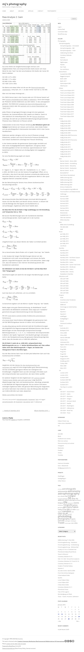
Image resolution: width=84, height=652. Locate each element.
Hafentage (63, 194)
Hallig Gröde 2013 (65, 147)
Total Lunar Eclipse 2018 (67, 93)
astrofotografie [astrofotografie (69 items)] (69, 489)
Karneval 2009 (64, 201)
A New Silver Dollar (63, 585)
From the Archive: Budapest (66, 573)
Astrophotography (22, 399)
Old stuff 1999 (64, 279)
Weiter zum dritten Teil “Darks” (12, 395)
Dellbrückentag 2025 (66, 184)
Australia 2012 (64, 328)
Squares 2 (63, 312)
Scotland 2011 (64, 384)
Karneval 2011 (64, 206)
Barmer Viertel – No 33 (66, 170)
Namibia (61, 248)
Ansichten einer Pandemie (68, 300)
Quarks (60, 578)
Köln (60, 159)
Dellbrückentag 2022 (66, 177)
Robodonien (64, 213)
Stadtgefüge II (64, 319)
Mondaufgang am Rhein (65, 594)
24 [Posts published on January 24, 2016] (79, 616)
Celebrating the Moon (66, 53)
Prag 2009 (63, 349)
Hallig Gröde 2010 (65, 137)
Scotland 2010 (64, 382)
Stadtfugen (61, 476)
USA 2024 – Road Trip (66, 410)
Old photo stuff (63, 276)
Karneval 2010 (64, 203)
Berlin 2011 (63, 81)
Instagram (61, 446)
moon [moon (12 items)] (77, 509)
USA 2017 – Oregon (65, 399)
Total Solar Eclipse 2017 (67, 114)
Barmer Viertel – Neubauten (68, 168)
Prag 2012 (63, 352)
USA (60, 389)
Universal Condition (66, 323)
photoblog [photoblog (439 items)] (64, 516)
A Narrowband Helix (64, 575)
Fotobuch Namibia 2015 (11, 411)
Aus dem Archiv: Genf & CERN (66, 571)
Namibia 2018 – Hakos (66, 262)
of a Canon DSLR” (8, 320)
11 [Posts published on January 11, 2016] (58, 614)
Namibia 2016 (64, 255)
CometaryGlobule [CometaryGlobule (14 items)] (63, 498)
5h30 (61, 297)
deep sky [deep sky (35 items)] (75, 499)
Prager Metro (64, 356)
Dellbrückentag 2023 (66, 180)
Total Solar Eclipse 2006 (67, 100)
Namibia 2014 (64, 250)
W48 (61, 229)
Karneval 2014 (64, 208)
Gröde (61, 119)
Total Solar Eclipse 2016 (67, 112)
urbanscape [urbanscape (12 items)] (68, 523)
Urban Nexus (62, 481)
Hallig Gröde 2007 (65, 126)
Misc (60, 222)
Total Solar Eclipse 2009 (67, 104)
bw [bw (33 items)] (66, 496)
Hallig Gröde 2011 (65, 142)
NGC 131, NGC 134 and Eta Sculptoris (68, 559)
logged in (14, 420)
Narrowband (64, 60)
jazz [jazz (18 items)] (71, 509)
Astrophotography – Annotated (69, 46)
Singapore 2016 (64, 359)
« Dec (59, 621)
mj (58, 629)
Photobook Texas (63, 589)
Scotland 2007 (64, 377)
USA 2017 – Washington (67, 406)
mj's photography (14, 4)
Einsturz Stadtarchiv (66, 187)
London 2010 (64, 373)
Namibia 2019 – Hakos (66, 269)
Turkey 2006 (63, 363)
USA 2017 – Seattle (65, 403)
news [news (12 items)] (72, 512)
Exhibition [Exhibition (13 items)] (60, 505)
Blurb (59, 436)
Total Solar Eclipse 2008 (67, 102)
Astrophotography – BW (67, 48)
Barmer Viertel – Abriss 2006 (68, 161)
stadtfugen (63, 316)
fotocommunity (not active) (66, 443)
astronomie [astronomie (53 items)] (62, 491)
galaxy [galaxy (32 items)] (75, 505)
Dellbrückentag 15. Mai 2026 (66, 540)
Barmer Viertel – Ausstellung (68, 163)
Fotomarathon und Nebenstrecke (70, 192)
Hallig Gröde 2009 (65, 133)
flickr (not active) (63, 441)
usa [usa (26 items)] (72, 523)
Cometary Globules (65, 55)
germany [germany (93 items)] (67, 507)
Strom (62, 321)
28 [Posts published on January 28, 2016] (68, 619)
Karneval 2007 (64, 196)
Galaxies (62, 57)
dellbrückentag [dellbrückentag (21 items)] (70, 500)
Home (4, 11)
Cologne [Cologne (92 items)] (72, 495)
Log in (59, 27)
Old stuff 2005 (64, 290)
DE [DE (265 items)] (69, 498)
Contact (40, 11)
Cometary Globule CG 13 (65, 563)
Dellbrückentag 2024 (66, 182)
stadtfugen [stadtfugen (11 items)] (67, 521)
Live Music (63, 246)
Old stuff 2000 (64, 281)
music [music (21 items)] (60, 512)
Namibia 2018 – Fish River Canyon (70, 257)
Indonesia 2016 (64, 342)
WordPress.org (62, 34)
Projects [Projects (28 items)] (72, 519)
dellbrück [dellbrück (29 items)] (61, 500)
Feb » (77, 621)
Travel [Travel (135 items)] (61, 522)
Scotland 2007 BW (65, 380)
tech (32, 402)
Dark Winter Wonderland (67, 175)
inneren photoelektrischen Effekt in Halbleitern (21, 99)
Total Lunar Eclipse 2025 (67, 97)
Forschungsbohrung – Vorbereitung (68, 545)
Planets (62, 64)
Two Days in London (66, 387)
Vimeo (60, 453)
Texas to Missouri (63, 554)
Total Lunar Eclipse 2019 (67, 95)
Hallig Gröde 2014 (65, 152)
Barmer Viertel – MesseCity (68, 166)
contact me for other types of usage (16, 644)
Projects (61, 295)
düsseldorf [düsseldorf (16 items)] (78, 500)
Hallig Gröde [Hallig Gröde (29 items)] (62, 509)
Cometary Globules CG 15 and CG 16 (68, 561)
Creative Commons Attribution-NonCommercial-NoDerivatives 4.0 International (45, 641)
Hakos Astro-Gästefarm (65, 423)
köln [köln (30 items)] (74, 509)
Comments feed (62, 32)
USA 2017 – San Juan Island (68, 401)
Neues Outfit (65, 629)
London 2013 (64, 375)
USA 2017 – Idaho (65, 394)
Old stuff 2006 (64, 293)
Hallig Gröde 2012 (65, 144)
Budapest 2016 (64, 330)
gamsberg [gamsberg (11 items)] (60, 507)
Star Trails (63, 67)
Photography (52, 11)
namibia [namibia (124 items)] (66, 511)
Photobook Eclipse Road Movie (67, 552)
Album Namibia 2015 (42, 411)
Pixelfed (60, 450)
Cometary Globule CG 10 (65, 556)
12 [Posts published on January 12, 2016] (62, 614)
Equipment (31, 399)
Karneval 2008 (64, 199)
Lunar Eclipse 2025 (63, 582)
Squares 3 (63, 314)
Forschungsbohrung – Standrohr (67, 542)
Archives (21, 11)
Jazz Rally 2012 (64, 234)
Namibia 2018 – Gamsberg (68, 260)
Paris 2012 (63, 347)
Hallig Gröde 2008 (65, 128)
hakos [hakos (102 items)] (75, 507)
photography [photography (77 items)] (64, 518)
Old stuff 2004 (64, 288)
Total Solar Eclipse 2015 (67, 109)
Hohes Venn (63, 340)
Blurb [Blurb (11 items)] (59, 496)
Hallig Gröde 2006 (65, 123)
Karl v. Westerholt (63, 466)
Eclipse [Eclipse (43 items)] (60, 503)
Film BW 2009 (64, 227)
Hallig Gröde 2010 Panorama (68, 140)
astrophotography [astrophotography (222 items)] (68, 493)
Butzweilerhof (64, 173)
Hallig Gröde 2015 (65, 154)
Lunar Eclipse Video (63, 580)
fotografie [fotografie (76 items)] (67, 504)
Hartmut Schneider (63, 463)
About (12, 11)
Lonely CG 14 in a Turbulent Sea (67, 549)
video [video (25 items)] (76, 523)
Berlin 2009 (63, 79)
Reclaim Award (64, 210)
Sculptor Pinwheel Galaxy (65, 566)
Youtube (60, 455)
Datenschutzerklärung (8, 648)
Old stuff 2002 (64, 283)
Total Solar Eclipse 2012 (67, 107)
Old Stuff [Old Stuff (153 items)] (63, 513)
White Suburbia (64, 220)
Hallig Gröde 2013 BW (66, 149)
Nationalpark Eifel (65, 83)
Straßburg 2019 (64, 361)
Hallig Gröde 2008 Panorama (68, 130)
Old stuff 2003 (64, 286)
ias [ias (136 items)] (68, 509)
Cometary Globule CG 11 (65, 587)
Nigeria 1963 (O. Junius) (67, 344)
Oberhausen (64, 86)
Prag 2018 (63, 354)
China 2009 (63, 335)
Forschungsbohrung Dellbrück (69, 189)
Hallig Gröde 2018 (65, 156)
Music (61, 232)
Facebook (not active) (64, 438)
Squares (62, 309)
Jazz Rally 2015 (64, 241)
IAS (59, 426)
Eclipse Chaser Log (63, 421)
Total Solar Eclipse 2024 (67, 116)
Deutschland (62, 72)
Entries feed (61, 29)
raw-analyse (26, 402)
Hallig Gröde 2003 (65, 121)
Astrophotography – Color (68, 50)
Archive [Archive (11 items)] (60, 489)
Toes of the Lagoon (63, 592)
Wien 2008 (63, 366)
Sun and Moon (64, 69)
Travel (61, 326)
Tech (36, 399)
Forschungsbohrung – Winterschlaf (68, 547)
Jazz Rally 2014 (64, 239)
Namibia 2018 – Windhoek (68, 267)
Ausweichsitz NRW (65, 74)
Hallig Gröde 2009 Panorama (68, 135)
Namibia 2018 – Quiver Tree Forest (70, 264)
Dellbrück (63, 304)
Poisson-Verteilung (38, 116)
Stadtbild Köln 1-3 (65, 215)
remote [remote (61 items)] (61, 520)
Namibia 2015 (64, 253)
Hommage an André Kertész (68, 307)
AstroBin (60, 434)
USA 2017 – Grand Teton (67, 392)
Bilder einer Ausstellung (67, 224)
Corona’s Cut (64, 302)
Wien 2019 (63, 368)
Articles (30, 11)
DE (14, 402)
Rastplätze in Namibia (66, 274)
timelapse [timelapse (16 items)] (73, 521)
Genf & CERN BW (65, 337)
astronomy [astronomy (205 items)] (74, 491)
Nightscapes (63, 62)
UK (60, 370)
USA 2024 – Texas (65, 413)
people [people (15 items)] (70, 514)
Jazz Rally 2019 (64, 243)
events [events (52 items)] (76, 503)
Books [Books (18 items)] (63, 496)
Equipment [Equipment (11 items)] (70, 503)
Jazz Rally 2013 (64, 236)
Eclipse (61, 88)
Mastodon (61, 448)
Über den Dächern (65, 217)
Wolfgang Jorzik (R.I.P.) (64, 468)
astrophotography (7, 402)
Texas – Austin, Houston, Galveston (68, 596)
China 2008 (63, 333)
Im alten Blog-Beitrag (9, 326)
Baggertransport (65, 76)
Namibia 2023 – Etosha (67, 272)
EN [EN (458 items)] (65, 502)
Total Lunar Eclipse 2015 (67, 90)
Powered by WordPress (8, 646)
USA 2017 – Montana (66, 396)
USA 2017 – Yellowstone (67, 408)
